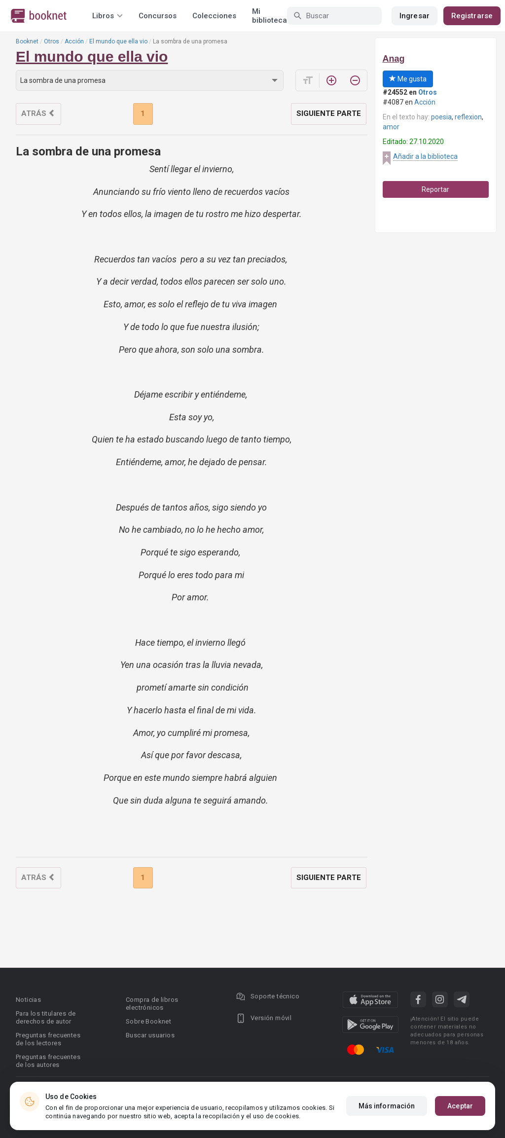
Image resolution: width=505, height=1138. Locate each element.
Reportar (435, 189)
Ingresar (414, 15)
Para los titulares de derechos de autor (45, 1017)
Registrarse (472, 15)
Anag (394, 59)
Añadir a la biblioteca (425, 156)
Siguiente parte (328, 113)
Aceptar (460, 1106)
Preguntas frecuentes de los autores (48, 1060)
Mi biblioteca (269, 16)
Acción (74, 41)
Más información (387, 1106)
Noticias (28, 999)
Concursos (158, 15)
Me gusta (408, 79)
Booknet (27, 41)
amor (391, 127)
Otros (51, 41)
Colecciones (214, 15)
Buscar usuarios (150, 1035)
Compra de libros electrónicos (152, 1003)
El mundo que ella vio (118, 41)
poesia (441, 117)
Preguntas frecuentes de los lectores (48, 1039)
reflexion (468, 117)
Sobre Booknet (148, 1021)
